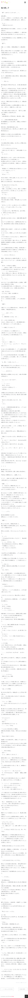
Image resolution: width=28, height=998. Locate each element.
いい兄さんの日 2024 (8, 989)
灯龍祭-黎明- (22, 989)
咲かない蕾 (24, 982)
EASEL (12, 996)
